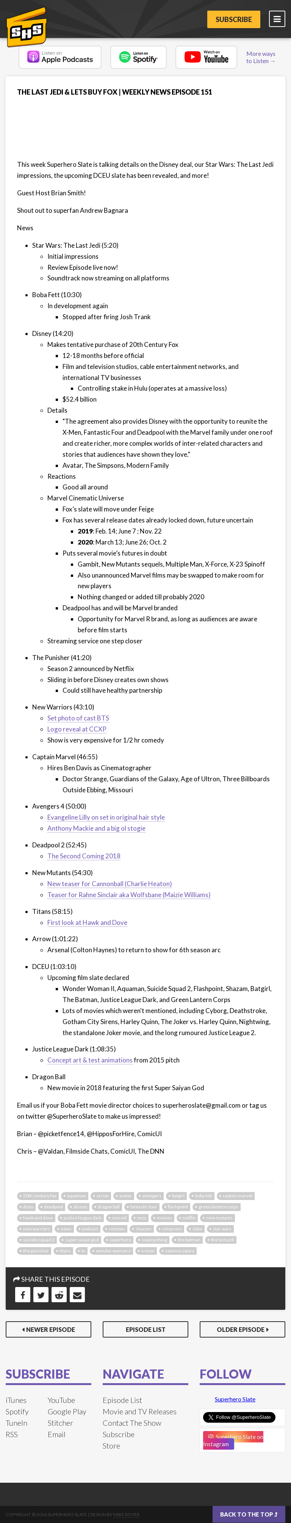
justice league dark (83, 1218)
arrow (103, 1195)
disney (80, 1207)
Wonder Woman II (113, 1251)
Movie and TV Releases (140, 1411)
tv (83, 1251)
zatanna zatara (179, 1251)
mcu (141, 1218)
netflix (189, 1218)
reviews (117, 1229)
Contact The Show (132, 1422)
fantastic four (143, 1207)
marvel (119, 1218)
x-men (148, 1251)
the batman (189, 1240)
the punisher (36, 1251)
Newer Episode (50, 1329)
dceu (28, 1207)
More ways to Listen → (261, 57)
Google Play (67, 1411)
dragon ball (109, 1207)
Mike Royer (126, 1514)
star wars (222, 1229)
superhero (120, 1240)
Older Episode (240, 1329)
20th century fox (39, 1195)
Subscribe (234, 19)
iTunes (16, 1399)
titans (65, 1251)
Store (111, 1445)
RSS (12, 1434)
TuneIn (16, 1422)
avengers (151, 1195)
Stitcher (60, 1422)
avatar (125, 1195)
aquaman (76, 1195)
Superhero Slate (235, 1399)
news (66, 1229)
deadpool (53, 1207)
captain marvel (237, 1195)
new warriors (36, 1229)
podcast (90, 1229)
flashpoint (178, 1207)
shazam (144, 1229)
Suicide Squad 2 (39, 1240)
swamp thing (154, 1240)
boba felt (203, 1195)
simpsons (172, 1229)
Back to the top (249, 1514)
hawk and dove (38, 1218)
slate (197, 1229)
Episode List (146, 1329)
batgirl (178, 1195)
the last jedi (222, 1240)
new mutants (219, 1218)
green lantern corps (218, 1207)
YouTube (61, 1399)
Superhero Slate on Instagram (233, 1440)
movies (164, 1218)
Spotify (17, 1411)
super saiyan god (82, 1240)
